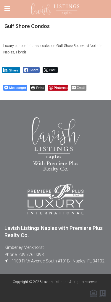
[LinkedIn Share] (11, 70)
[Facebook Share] (31, 70)
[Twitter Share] (50, 70)
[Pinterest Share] (58, 88)
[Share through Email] (78, 88)
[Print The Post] (37, 88)
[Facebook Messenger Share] (15, 88)
